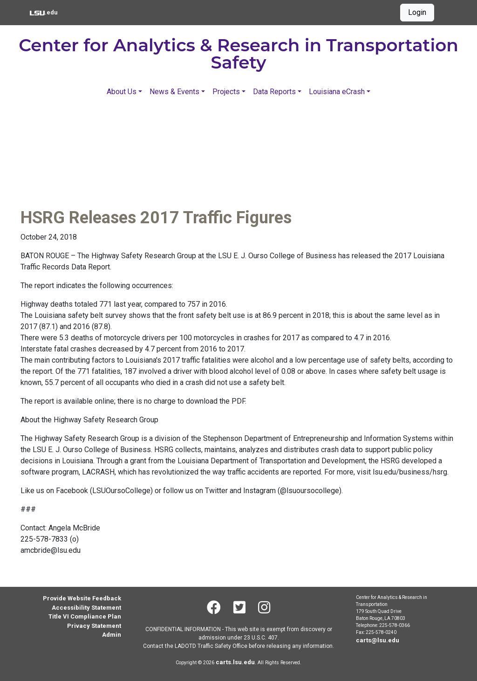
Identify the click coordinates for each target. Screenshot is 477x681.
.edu (43, 11)
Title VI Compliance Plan (84, 616)
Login (417, 12)
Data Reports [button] (274, 91)
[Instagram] (264, 607)
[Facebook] (213, 607)
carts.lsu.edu (235, 662)
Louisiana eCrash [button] (337, 91)
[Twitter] (239, 607)
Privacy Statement (94, 625)
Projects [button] (226, 91)
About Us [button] (121, 91)
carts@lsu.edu (377, 640)
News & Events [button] (174, 91)
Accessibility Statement (86, 607)
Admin (111, 634)
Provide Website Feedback (82, 598)
